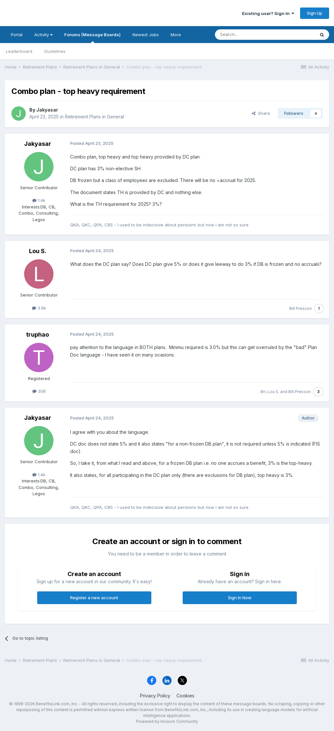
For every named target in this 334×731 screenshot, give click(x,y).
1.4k (38, 200)
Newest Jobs (145, 34)
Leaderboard (19, 51)
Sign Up (314, 13)
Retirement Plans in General (94, 116)
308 (39, 391)
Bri (263, 391)
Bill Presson (300, 308)
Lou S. (37, 251)
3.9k (39, 308)
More (176, 34)
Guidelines (55, 51)
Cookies (185, 695)
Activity (43, 34)
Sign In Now (239, 597)
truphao (37, 334)
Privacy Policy (155, 695)
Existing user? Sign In (268, 13)
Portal (17, 34)
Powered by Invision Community (167, 721)
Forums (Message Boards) (92, 37)
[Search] (248, 34)
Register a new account (94, 597)
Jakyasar (47, 110)
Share (261, 113)
